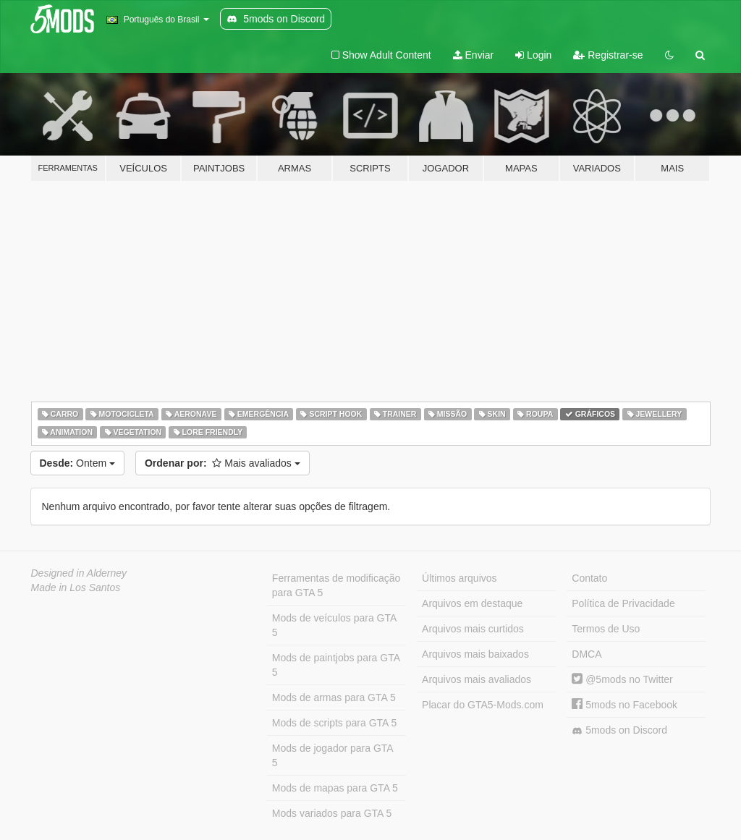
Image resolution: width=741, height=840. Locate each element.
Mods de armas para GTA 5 (334, 697)
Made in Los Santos (76, 587)
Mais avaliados (222, 463)
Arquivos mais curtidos (473, 629)
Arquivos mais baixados (475, 654)
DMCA (586, 654)
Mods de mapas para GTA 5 (335, 788)
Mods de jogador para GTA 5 (333, 755)
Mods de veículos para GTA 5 (334, 625)
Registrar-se (608, 55)
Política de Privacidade (623, 603)
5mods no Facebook (624, 704)
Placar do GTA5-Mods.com (482, 704)
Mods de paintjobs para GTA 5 (336, 665)
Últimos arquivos (459, 578)
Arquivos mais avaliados (476, 679)
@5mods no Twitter (622, 679)
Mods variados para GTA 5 (331, 813)
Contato (589, 578)
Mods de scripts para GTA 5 (334, 723)
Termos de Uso (606, 629)
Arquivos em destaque (472, 603)
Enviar (473, 55)
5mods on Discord (619, 730)
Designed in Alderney (79, 573)
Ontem (77, 463)
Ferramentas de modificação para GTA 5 (336, 585)
